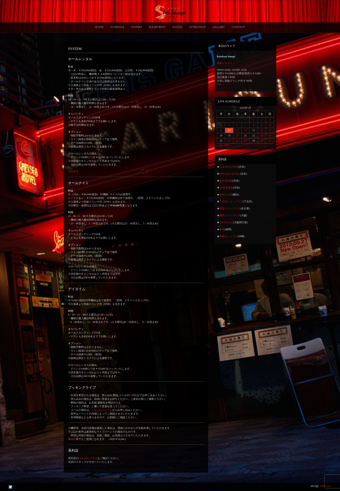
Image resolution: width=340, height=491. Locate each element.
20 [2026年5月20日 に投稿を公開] (237, 135)
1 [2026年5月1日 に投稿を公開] (253, 119)
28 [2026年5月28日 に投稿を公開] (245, 140)
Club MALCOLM (88, 458)
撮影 (73, 439)
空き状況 (73, 171)
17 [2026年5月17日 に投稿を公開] (270, 130)
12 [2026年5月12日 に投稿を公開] (229, 130)
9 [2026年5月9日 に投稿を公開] (261, 125)
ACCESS (177, 27)
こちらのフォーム (102, 410)
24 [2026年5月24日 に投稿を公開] (270, 135)
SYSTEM (136, 27)
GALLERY (218, 27)
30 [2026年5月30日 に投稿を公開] (261, 140)
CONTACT (238, 27)
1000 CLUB (225, 194)
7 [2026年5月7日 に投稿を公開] (245, 125)
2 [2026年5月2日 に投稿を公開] (261, 119)
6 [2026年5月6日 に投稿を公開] (237, 125)
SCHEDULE (117, 27)
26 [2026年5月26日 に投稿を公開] (229, 140)
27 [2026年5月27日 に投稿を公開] (237, 140)
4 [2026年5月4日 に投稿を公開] (221, 125)
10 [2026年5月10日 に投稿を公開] (270, 125)
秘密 (222, 229)
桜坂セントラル (228, 236)
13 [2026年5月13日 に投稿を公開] (237, 130)
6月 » (227, 145)
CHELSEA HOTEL (229, 173)
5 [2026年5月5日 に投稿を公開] (229, 125)
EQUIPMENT (157, 27)
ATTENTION (197, 27)
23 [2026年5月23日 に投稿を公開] (261, 135)
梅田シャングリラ (229, 215)
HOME (99, 27)
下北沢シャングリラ (231, 201)
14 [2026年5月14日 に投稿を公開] (245, 130)
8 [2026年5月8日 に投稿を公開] (253, 125)
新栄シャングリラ (229, 208)
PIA (219, 84)
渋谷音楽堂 (226, 187)
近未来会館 (225, 180)
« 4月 (220, 145)
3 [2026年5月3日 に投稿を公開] (270, 119)
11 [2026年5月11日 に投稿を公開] (221, 130)
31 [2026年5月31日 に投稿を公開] (270, 140)
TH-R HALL (226, 222)
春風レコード (224, 63)
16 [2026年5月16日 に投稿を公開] (261, 130)
